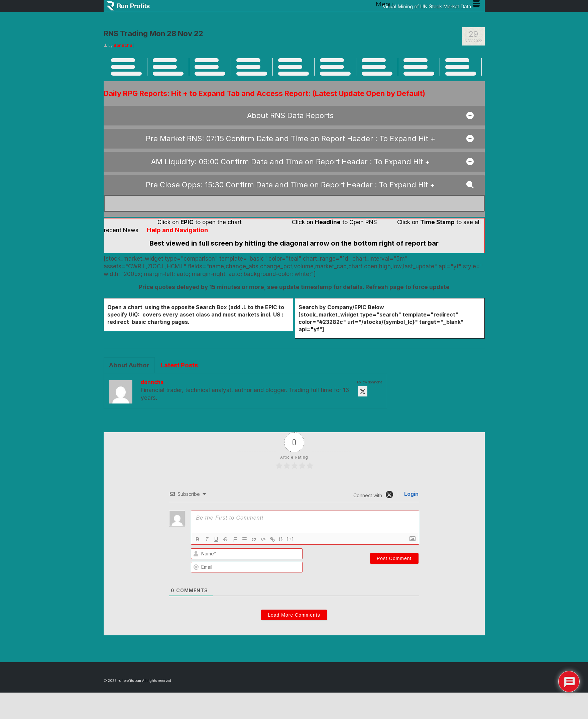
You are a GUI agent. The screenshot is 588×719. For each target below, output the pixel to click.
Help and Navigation (177, 230)
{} (281, 538)
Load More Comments (294, 615)
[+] (290, 538)
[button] (294, 115)
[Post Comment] (394, 558)
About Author (129, 365)
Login (411, 494)
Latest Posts (179, 365)
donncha (123, 45)
